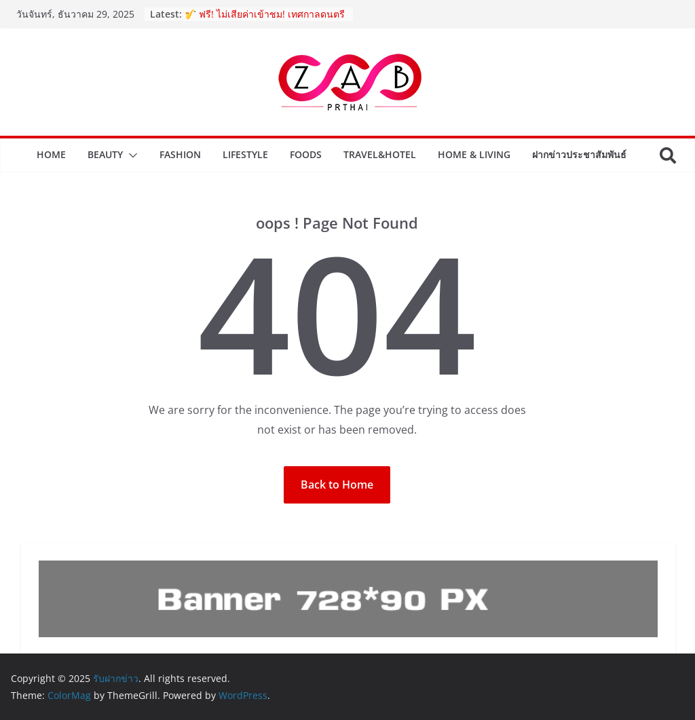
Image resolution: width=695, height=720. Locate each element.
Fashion (180, 154)
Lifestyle (245, 154)
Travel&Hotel (379, 154)
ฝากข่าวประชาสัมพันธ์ (579, 154)
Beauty (105, 154)
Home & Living (474, 154)
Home (51, 154)
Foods (306, 154)
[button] (130, 155)
